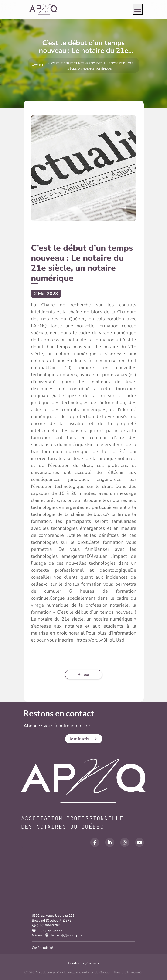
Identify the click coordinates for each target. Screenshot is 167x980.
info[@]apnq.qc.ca (47, 930)
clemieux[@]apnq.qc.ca (63, 935)
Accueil (38, 65)
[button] (83, 738)
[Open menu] (138, 9)
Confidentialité (42, 948)
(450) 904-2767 (46, 925)
